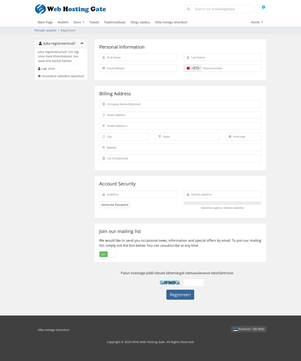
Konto (256, 22)
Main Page (45, 22)
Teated (94, 22)
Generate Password (114, 205)
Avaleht (63, 22)
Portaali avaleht (45, 30)
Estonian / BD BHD (248, 329)
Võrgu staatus (140, 22)
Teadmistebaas (114, 22)
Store (77, 22)
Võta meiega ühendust (171, 22)
